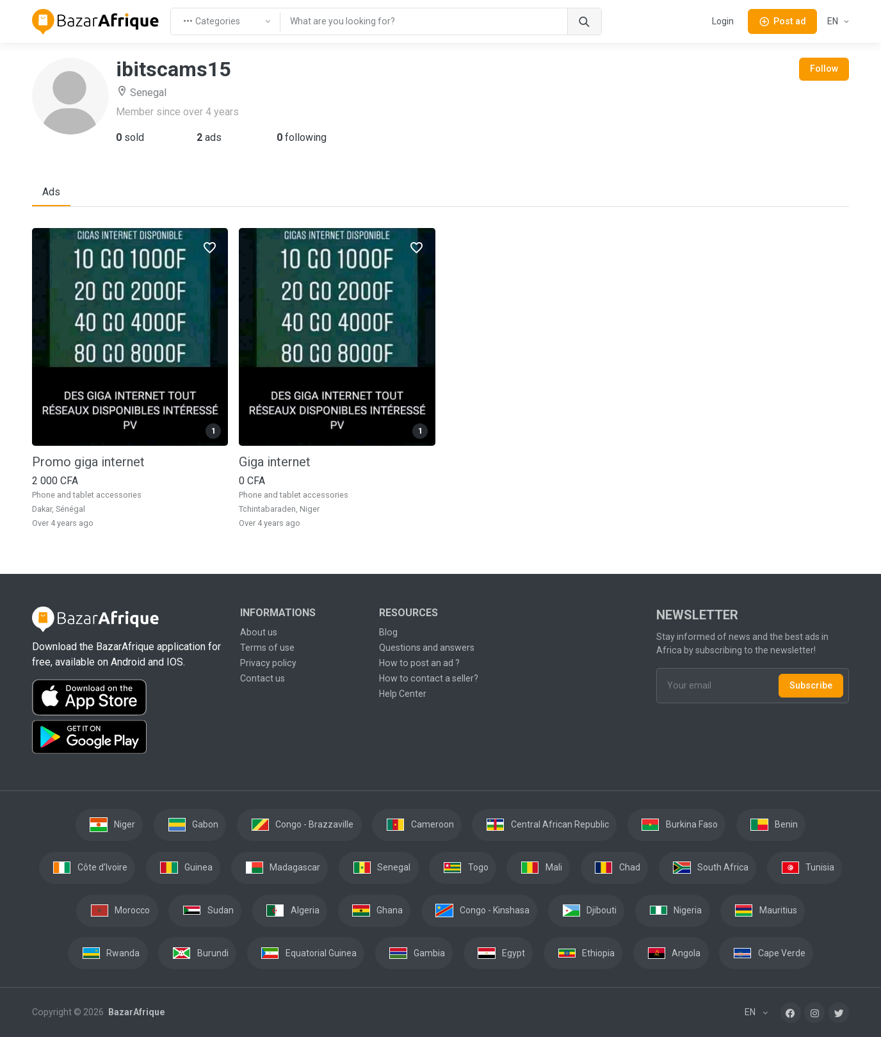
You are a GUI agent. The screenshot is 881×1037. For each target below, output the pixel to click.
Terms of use (267, 647)
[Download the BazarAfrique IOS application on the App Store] (128, 698)
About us (258, 632)
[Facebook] (790, 1012)
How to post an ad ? (419, 663)
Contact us (262, 678)
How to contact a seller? (428, 678)
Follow (824, 68)
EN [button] (833, 21)
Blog (388, 632)
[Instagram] (814, 1012)
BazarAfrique (135, 1012)
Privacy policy (268, 663)
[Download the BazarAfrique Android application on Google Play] (128, 737)
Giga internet (275, 462)
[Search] (584, 21)
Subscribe (810, 685)
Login (723, 21)
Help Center (402, 694)
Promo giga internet (88, 462)
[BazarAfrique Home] (95, 22)
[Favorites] (209, 247)
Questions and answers (426, 647)
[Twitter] (838, 1012)
